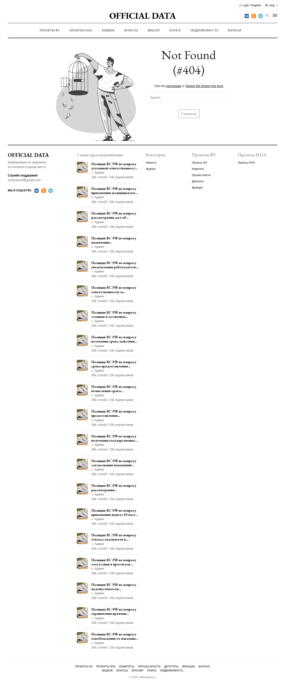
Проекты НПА (80, 30)
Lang (270, 5)
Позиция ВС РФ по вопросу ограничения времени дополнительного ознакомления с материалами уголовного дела (115, 611)
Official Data (142, 15)
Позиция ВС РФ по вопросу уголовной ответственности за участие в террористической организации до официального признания (114, 166)
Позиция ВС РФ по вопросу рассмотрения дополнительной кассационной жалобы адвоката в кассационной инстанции (113, 487)
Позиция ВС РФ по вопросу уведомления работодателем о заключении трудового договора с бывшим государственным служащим (115, 265)
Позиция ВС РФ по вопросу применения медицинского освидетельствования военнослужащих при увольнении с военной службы (113, 190)
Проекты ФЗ (50, 30)
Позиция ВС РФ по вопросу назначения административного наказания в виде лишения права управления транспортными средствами (114, 240)
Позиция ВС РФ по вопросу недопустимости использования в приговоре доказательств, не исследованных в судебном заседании (113, 587)
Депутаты (198, 181)
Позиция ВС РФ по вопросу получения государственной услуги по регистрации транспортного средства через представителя (114, 438)
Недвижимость (204, 30)
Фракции (197, 187)
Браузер (154, 30)
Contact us (189, 113)
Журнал (234, 30)
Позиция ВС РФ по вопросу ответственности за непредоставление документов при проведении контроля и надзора (114, 289)
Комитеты (198, 168)
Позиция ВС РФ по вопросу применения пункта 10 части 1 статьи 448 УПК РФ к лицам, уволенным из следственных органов (114, 512)
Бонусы (131, 30)
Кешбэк (108, 30)
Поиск (175, 30)
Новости (151, 162)
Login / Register (250, 5)
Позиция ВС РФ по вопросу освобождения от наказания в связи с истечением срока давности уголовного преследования (114, 636)
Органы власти (201, 175)
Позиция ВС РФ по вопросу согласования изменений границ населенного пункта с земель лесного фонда (114, 463)
